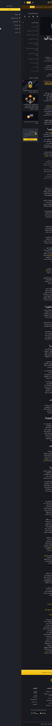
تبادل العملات (27, 691)
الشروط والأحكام (14, 692)
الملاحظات (13, 704)
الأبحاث (28, 702)
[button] (3, 2)
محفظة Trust (27, 705)
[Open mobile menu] (3, 2)
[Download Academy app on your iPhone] (21, 713)
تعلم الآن (11, 7)
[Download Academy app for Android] (14, 713)
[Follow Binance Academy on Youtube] (35, 710)
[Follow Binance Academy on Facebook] (42, 710)
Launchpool (27, 700)
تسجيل (7, 2)
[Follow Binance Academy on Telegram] (37, 710)
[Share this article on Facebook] (12, 16)
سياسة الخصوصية (13, 696)
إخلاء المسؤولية (12, 699)
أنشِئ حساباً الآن (9, 139)
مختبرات (28, 697)
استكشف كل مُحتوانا (26, 672)
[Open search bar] (11, 2)
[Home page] (30, 3)
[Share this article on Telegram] (7, 16)
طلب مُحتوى (13, 701)
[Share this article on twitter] (16, 16)
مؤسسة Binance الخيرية (26, 694)
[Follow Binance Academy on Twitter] (40, 710)
